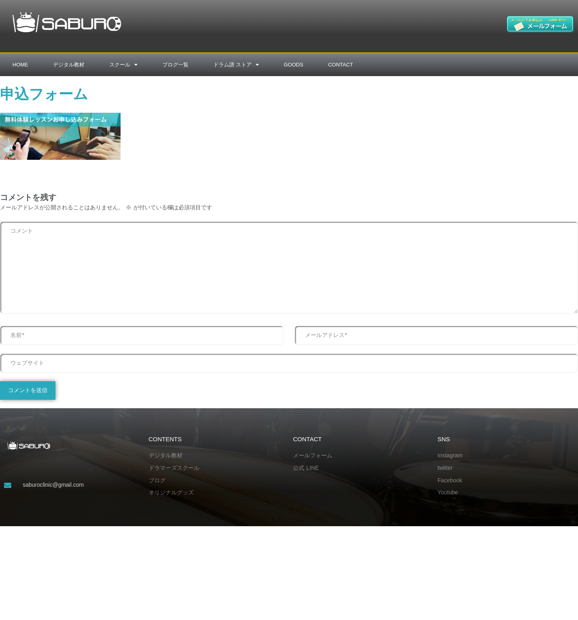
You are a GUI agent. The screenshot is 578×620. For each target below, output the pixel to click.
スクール (123, 64)
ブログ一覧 (175, 65)
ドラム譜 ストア (236, 64)
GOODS (293, 65)
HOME (20, 65)
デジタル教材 (68, 65)
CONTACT (340, 65)
